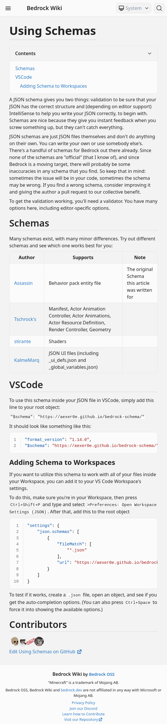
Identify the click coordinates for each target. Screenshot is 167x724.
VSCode (23, 77)
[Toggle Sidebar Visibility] (8, 8)
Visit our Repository (83, 717)
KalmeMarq (26, 360)
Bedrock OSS (101, 672)
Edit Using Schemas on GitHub (45, 649)
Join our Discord (84, 706)
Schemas (25, 68)
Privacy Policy (83, 700)
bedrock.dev (71, 688)
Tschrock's (25, 319)
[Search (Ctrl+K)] (159, 8)
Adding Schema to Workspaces (53, 86)
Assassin (23, 283)
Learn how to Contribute (83, 711)
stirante (22, 341)
